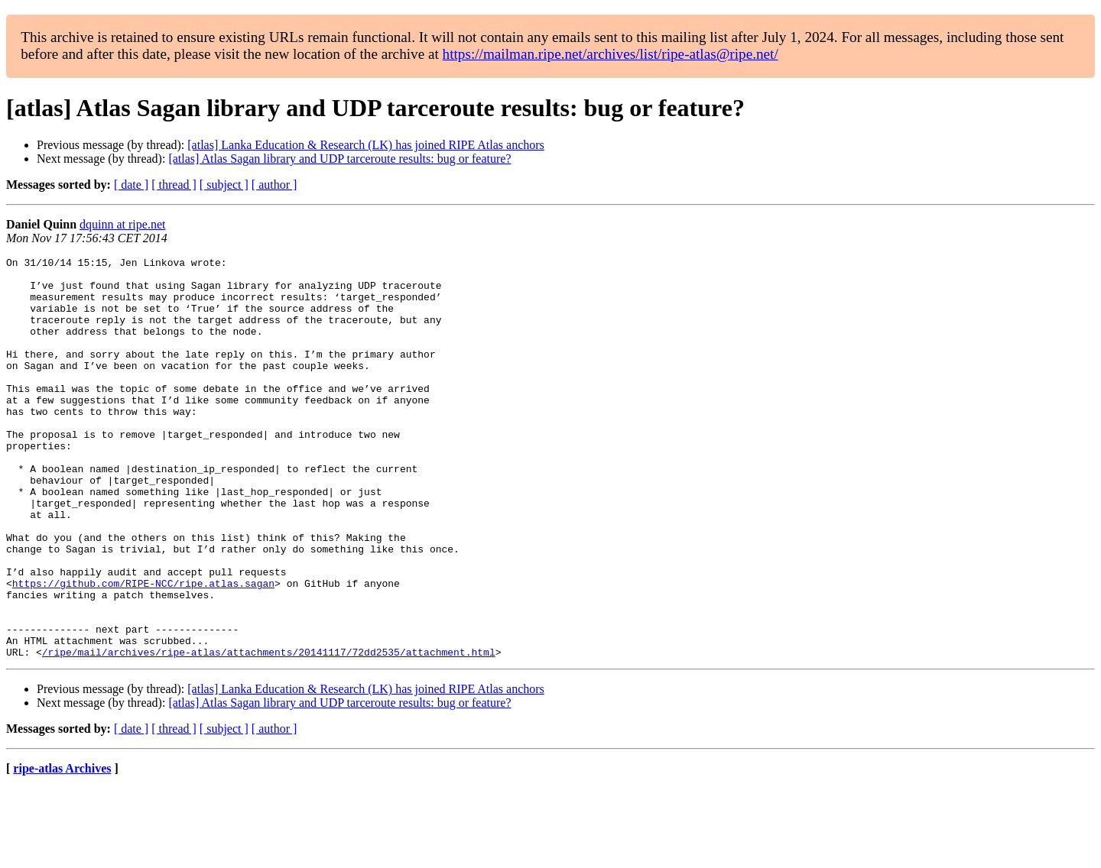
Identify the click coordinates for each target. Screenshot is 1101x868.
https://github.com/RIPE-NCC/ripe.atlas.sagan (143, 649)
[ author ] (274, 184)
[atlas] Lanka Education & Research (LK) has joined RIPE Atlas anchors (365, 144)
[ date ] (131, 184)
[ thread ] (173, 184)
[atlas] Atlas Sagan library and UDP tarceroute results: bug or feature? (339, 158)
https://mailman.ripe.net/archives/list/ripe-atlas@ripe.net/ (610, 54)
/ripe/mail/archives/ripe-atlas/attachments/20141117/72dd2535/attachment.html (268, 732)
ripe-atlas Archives (62, 848)
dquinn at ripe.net (122, 224)
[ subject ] (224, 184)
